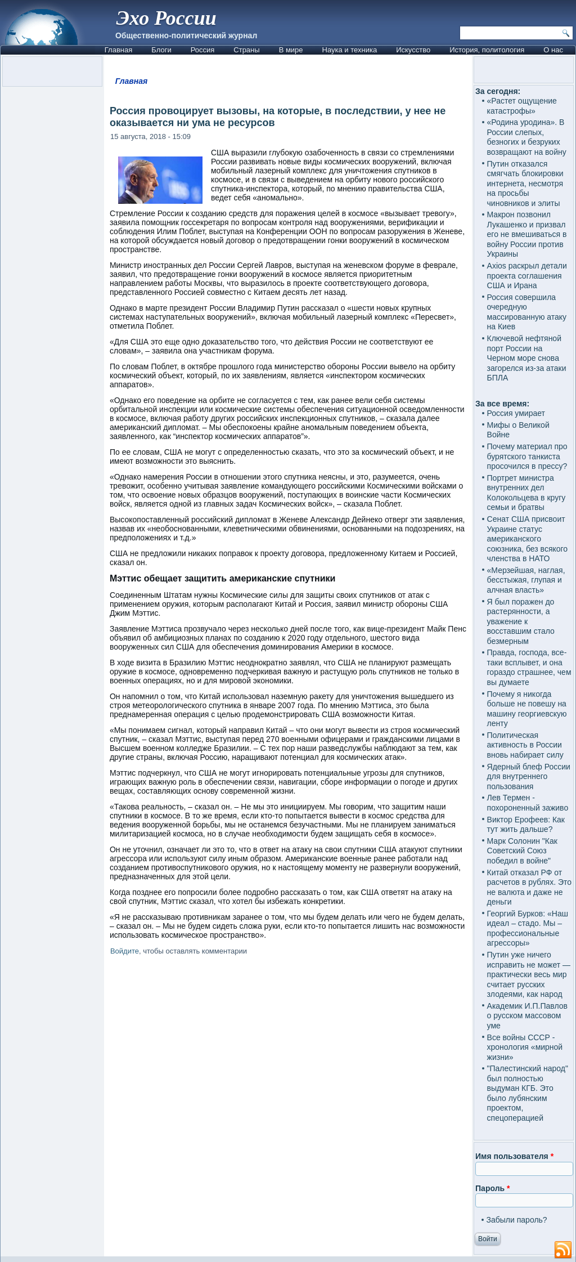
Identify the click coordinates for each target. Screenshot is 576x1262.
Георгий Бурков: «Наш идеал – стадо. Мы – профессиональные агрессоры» (527, 928)
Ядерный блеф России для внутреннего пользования (528, 776)
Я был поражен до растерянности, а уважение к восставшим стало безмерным (521, 621)
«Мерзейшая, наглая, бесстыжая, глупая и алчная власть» (526, 580)
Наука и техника (349, 50)
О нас (553, 50)
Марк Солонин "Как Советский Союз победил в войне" (522, 850)
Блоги (161, 50)
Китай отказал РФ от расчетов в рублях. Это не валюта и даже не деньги (529, 887)
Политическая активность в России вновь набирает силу (525, 745)
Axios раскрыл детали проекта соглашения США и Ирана (527, 275)
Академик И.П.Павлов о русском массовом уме (527, 1015)
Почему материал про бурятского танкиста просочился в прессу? (527, 456)
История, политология (486, 50)
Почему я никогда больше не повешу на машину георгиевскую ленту (527, 709)
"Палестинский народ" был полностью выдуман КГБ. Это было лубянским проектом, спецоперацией (527, 1093)
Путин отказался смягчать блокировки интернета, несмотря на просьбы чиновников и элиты (525, 183)
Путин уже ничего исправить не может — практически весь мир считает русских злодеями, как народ (528, 974)
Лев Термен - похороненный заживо (528, 802)
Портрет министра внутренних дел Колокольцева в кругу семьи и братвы (526, 492)
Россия (203, 50)
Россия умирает (516, 413)
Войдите (124, 951)
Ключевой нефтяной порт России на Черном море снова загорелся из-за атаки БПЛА (526, 358)
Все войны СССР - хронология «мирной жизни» (525, 1047)
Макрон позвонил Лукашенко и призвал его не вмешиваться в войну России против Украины (527, 234)
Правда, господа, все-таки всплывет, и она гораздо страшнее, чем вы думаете (529, 667)
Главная (118, 50)
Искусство (413, 50)
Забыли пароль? (517, 1219)
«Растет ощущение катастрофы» (522, 105)
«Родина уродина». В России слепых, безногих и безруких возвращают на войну (526, 137)
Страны (246, 50)
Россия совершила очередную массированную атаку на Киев (527, 312)
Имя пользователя (514, 1156)
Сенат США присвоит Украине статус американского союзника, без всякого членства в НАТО (527, 538)
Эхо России (166, 18)
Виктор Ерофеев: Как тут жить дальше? (526, 824)
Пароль (492, 1188)
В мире (291, 50)
